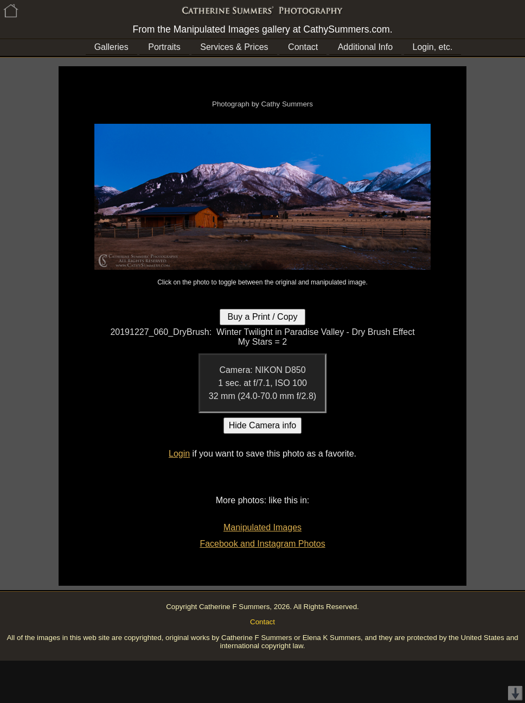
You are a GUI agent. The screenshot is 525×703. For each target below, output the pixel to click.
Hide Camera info (263, 425)
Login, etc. (433, 47)
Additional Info (365, 47)
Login (179, 453)
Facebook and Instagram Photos (262, 543)
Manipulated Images (262, 527)
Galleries (111, 47)
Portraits (164, 47)
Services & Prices (234, 47)
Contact (303, 47)
